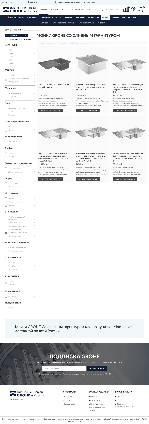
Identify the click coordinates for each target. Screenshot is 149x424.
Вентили (126, 17)
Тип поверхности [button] (14, 137)
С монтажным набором (17, 229)
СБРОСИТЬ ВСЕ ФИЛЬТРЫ (20, 40)
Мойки (105, 17)
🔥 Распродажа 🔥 (15, 17)
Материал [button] (10, 88)
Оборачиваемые (14, 202)
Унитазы (68, 17)
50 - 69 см (12, 263)
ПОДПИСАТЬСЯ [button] (97, 368)
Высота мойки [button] (12, 276)
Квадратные (13, 183)
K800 (10, 63)
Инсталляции (47, 17)
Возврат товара (70, 404)
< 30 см (11, 153)
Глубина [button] (9, 148)
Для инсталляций (86, 23)
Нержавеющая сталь (16, 108)
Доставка (68, 397)
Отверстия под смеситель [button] (18, 163)
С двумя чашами (15, 223)
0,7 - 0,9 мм (12, 308)
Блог (118, 397)
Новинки (79, 10)
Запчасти (45, 23)
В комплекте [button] (11, 212)
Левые (11, 199)
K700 (10, 60)
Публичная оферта (97, 404)
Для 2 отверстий (15, 172)
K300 (10, 50)
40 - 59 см (12, 296)
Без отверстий (14, 169)
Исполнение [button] (11, 193)
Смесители (32, 17)
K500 (10, 57)
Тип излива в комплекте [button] (17, 243)
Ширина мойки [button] (13, 258)
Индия (11, 127)
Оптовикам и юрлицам (61, 10)
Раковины (80, 17)
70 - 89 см (12, 266)
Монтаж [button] (9, 70)
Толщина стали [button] (13, 303)
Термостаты (93, 17)
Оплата (67, 400)
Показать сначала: (46, 43)
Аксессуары (103, 23)
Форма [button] (8, 178)
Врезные (11, 75)
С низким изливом (15, 251)
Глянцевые (12, 142)
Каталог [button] (44, 10)
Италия (11, 130)
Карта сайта (95, 400)
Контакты (91, 10)
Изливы (115, 17)
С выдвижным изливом (17, 248)
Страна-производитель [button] (17, 122)
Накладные (13, 82)
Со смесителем (14, 236)
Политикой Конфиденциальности (74, 374)
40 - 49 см (12, 157)
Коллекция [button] (11, 45)
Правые (11, 205)
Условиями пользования (96, 374)
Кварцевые (12, 97)
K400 (10, 53)
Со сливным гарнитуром (18, 233)
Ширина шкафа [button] (13, 291)
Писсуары (137, 17)
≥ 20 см (11, 284)
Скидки (119, 400)
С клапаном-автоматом (17, 226)
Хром (10, 112)
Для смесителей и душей (64, 23)
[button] (133, 9)
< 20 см (11, 281)
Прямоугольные (14, 187)
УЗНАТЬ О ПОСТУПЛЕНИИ (50, 110)
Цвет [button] (7, 103)
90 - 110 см (12, 269)
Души (58, 17)
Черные (11, 115)
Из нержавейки (14, 93)
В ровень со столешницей (18, 78)
